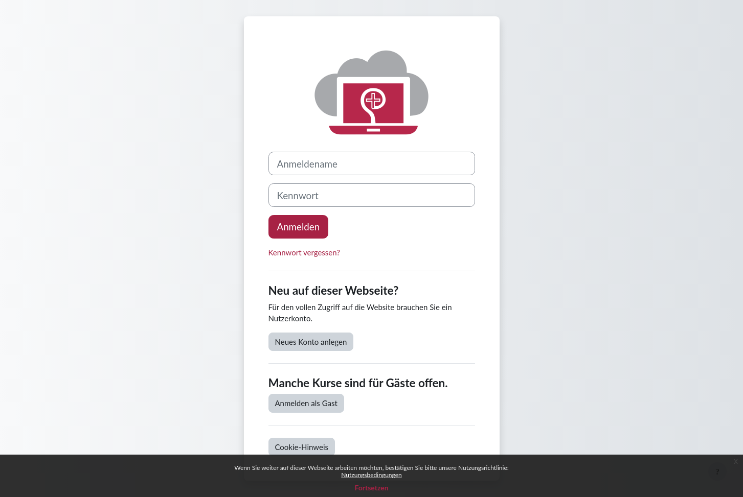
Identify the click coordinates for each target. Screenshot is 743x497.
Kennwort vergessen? (304, 252)
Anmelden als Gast (306, 403)
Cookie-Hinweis (302, 447)
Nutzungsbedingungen (371, 475)
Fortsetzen (371, 487)
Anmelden (298, 226)
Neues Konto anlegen (311, 341)
